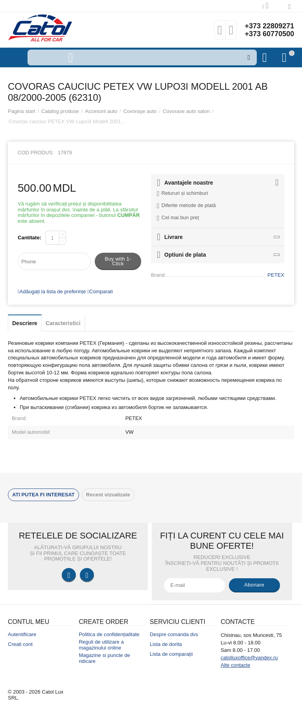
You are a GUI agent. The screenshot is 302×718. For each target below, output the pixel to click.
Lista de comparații (171, 654)
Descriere (24, 323)
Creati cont (20, 644)
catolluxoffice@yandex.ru (249, 658)
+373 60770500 (269, 34)
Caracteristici (63, 323)
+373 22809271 (269, 26)
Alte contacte (235, 665)
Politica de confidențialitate (109, 634)
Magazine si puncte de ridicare (104, 658)
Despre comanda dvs (174, 634)
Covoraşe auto (140, 111)
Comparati (100, 291)
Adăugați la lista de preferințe (52, 291)
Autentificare (22, 634)
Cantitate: (29, 238)
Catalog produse (60, 111)
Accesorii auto (101, 111)
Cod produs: (36, 152)
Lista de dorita (166, 644)
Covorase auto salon (186, 111)
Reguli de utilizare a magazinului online (101, 645)
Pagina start (21, 111)
